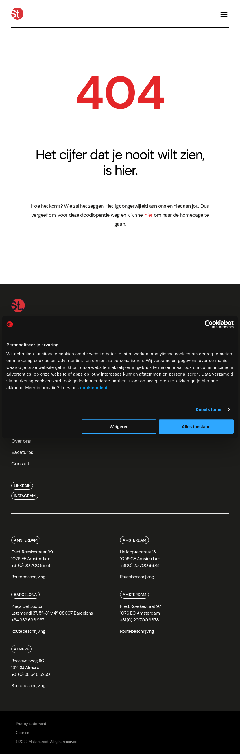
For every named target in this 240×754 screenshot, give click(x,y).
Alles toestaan (196, 426)
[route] (28, 578)
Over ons (21, 441)
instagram (25, 495)
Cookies (22, 732)
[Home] (17, 14)
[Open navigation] (224, 13)
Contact (20, 463)
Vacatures (22, 452)
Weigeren (119, 426)
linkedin (22, 485)
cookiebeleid (94, 387)
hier (148, 215)
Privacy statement (31, 723)
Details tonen (209, 409)
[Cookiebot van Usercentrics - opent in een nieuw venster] (209, 324)
